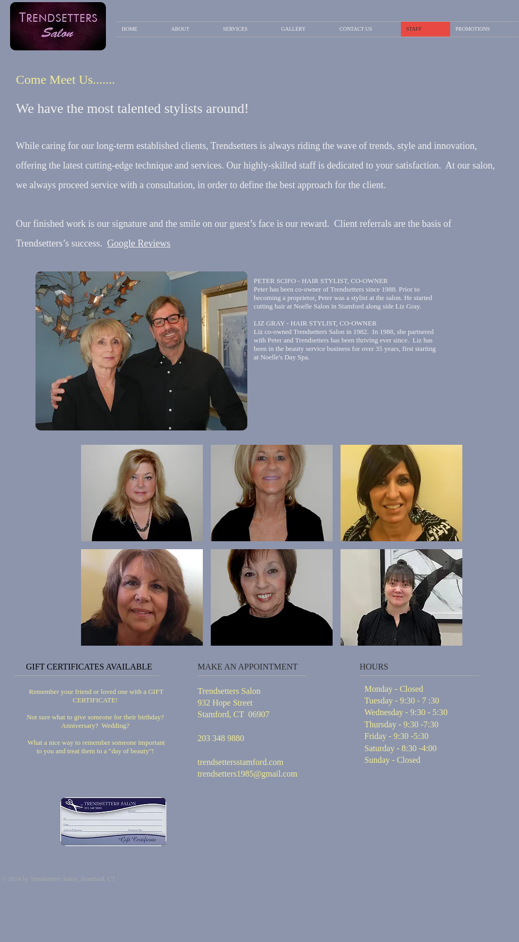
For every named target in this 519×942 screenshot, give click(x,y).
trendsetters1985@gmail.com (247, 773)
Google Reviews (138, 243)
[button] (142, 493)
